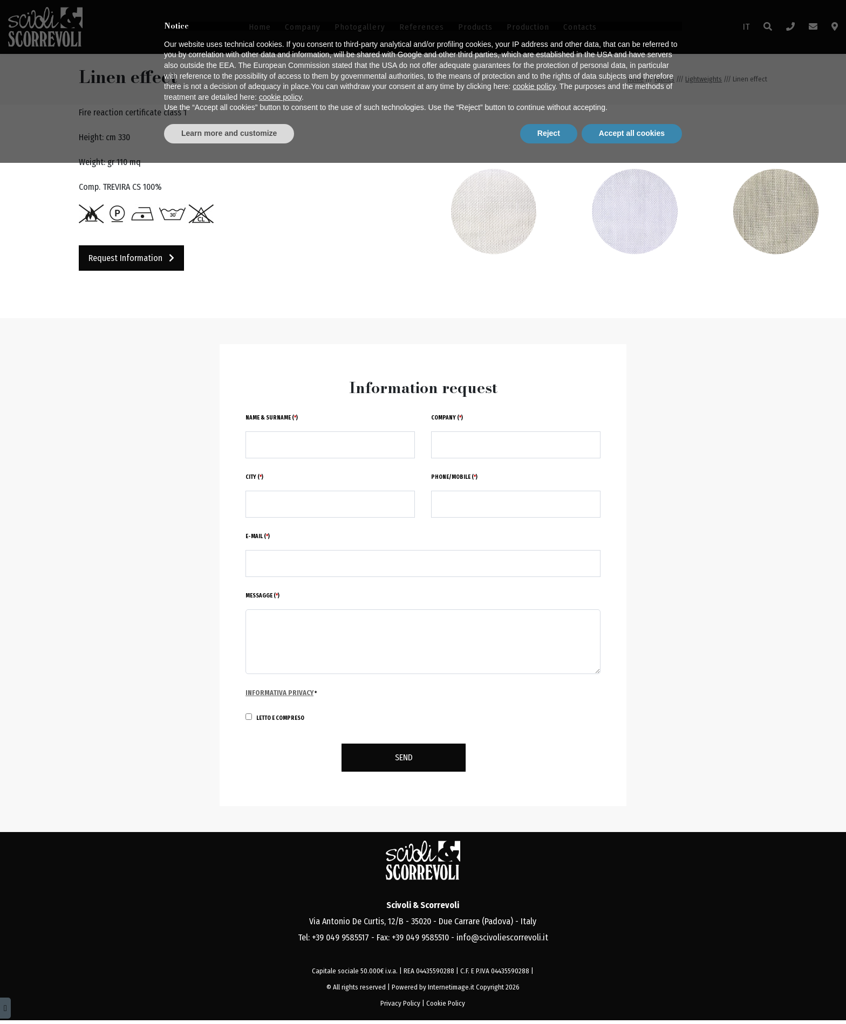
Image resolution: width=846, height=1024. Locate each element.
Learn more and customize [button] (229, 994)
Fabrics (664, 79)
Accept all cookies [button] (632, 994)
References (421, 27)
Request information (131, 258)
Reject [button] (548, 994)
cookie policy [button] (534, 948)
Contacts (580, 27)
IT (746, 27)
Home (260, 27)
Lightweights (703, 79)
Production (528, 27)
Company (302, 27)
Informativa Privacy (279, 693)
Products (475, 27)
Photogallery (360, 27)
